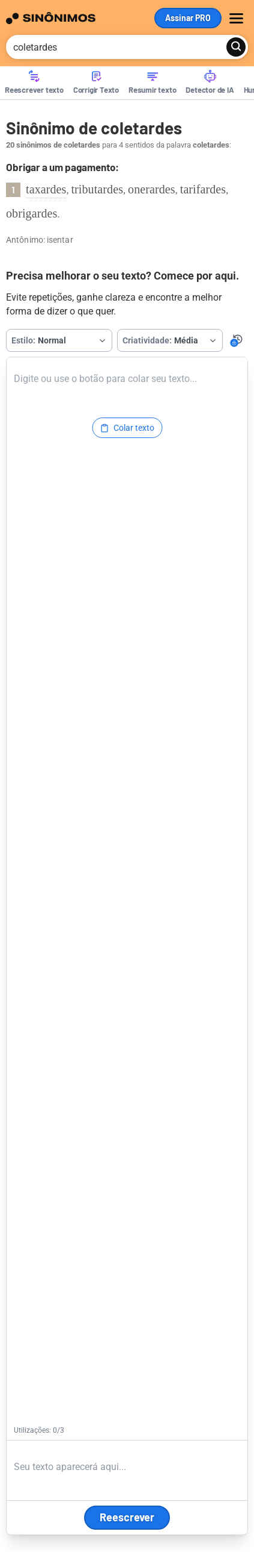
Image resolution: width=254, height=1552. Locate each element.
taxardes (46, 189)
